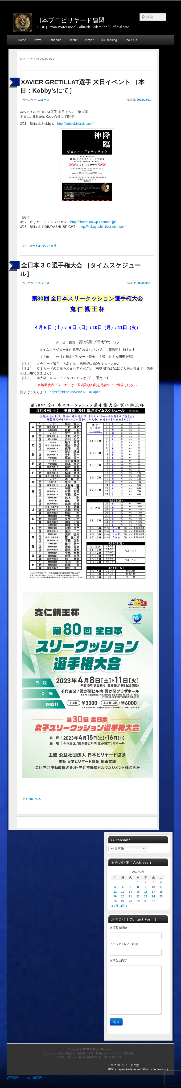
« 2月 (114, 906)
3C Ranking (109, 40)
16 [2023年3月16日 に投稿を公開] (145, 891)
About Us (130, 40)
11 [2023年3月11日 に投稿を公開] (160, 887)
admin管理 (34, 1078)
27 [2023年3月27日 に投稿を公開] (122, 901)
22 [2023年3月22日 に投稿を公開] (138, 896)
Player (89, 40)
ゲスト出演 (49, 245)
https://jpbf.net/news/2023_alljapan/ (76, 392)
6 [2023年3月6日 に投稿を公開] (122, 887)
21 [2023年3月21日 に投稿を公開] (130, 896)
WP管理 (13, 1078)
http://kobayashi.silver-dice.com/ (102, 227)
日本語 (117, 848)
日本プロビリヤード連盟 (70, 20)
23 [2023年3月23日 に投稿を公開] (145, 896)
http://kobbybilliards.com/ (75, 123)
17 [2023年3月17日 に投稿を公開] (153, 891)
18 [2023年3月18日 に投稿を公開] (160, 891)
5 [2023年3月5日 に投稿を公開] (115, 887)
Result (73, 40)
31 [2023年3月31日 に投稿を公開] (153, 901)
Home (22, 40)
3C (31, 799)
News (37, 40)
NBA (38, 799)
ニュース (43, 99)
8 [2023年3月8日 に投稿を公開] (138, 887)
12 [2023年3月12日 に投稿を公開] (115, 891)
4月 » (123, 906)
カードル (35, 245)
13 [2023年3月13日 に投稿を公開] (122, 891)
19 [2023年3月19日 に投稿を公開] (115, 896)
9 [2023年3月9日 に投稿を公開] (146, 887)
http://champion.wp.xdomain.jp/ (93, 222)
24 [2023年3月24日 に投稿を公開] (153, 896)
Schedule (55, 40)
